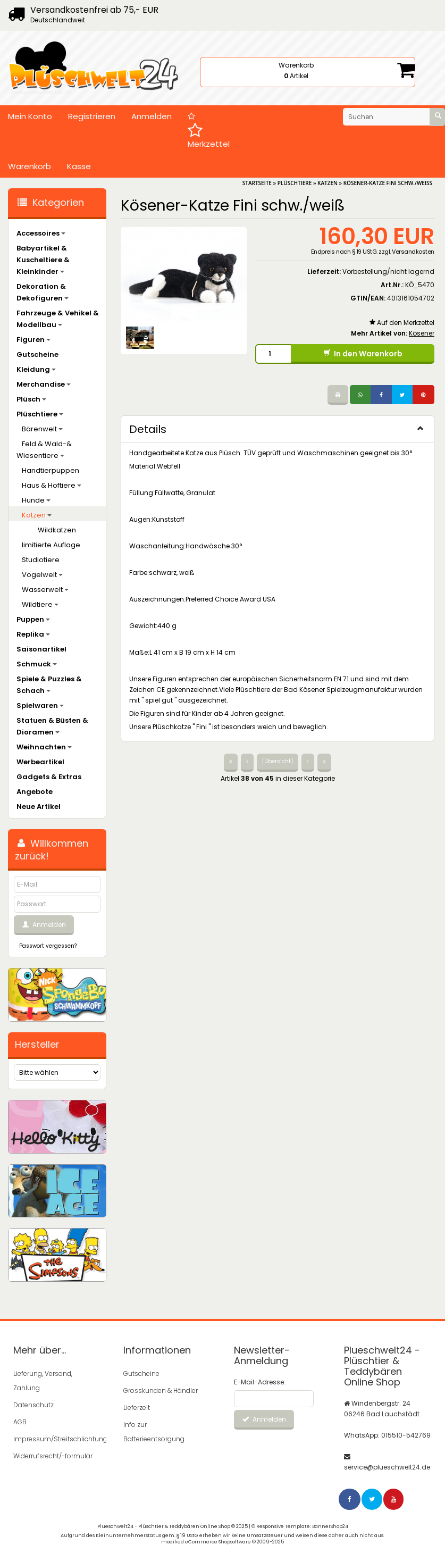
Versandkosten (413, 251)
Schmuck (36, 664)
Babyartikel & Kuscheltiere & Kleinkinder (43, 260)
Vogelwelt (42, 575)
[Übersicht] (277, 761)
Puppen (33, 619)
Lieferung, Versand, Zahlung (42, 1380)
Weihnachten (44, 747)
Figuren (33, 340)
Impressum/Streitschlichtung (53, 1438)
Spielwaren (40, 705)
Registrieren (91, 116)
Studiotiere (41, 560)
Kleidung (36, 369)
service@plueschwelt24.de (387, 1467)
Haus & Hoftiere (51, 485)
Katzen (37, 515)
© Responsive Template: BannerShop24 (299, 1526)
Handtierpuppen (50, 470)
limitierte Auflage (51, 545)
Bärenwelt (42, 429)
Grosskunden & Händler (160, 1390)
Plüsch (31, 399)
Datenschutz (33, 1404)
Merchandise (43, 384)
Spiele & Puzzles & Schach (49, 685)
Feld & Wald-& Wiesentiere (44, 450)
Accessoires (40, 233)
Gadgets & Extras (48, 777)
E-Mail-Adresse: (260, 1382)
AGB (20, 1421)
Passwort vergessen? (48, 946)
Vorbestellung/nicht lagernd (388, 271)
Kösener (421, 333)
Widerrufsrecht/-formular (53, 1455)
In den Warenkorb (362, 353)
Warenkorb (29, 166)
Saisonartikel (41, 649)
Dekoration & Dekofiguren (42, 292)
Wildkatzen (57, 530)
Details (277, 429)
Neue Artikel (38, 806)
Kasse (79, 166)
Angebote (34, 792)
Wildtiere (40, 604)
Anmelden (151, 116)
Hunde (36, 500)
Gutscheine (37, 354)
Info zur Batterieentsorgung (153, 1431)
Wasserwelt (45, 589)
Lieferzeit (136, 1407)
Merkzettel (209, 130)
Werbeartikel (40, 762)
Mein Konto (30, 116)
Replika (33, 634)
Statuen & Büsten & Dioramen (52, 726)
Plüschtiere (39, 414)
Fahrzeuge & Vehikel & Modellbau (57, 319)
